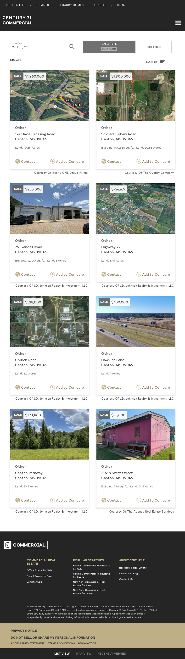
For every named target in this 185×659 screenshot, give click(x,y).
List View (62, 653)
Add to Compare (67, 161)
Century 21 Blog (128, 573)
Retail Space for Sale (39, 576)
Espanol (43, 5)
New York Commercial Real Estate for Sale (89, 583)
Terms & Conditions (61, 643)
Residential (15, 5)
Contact (25, 161)
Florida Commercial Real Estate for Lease (91, 575)
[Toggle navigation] (178, 20)
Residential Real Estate (133, 567)
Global (100, 5)
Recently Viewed (112, 653)
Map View (83, 653)
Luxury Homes (72, 5)
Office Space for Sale (39, 570)
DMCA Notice (87, 643)
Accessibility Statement (28, 643)
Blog (121, 5)
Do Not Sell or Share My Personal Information (53, 637)
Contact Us (126, 579)
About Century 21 (132, 560)
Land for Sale (34, 581)
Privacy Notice (24, 630)
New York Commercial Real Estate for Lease (89, 591)
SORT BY (155, 61)
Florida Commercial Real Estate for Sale (91, 567)
